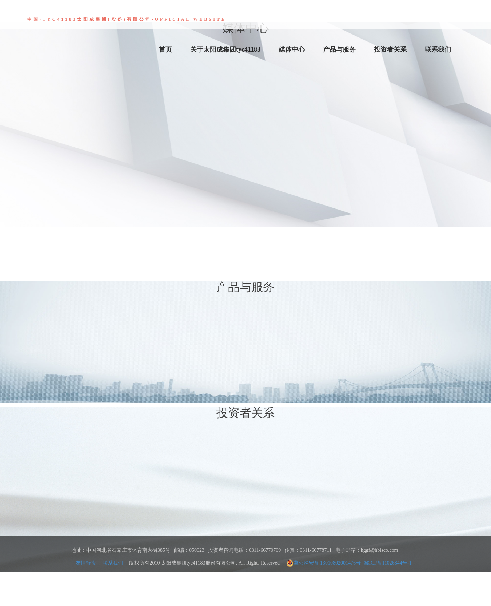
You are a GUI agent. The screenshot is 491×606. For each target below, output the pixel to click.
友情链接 (86, 563)
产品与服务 (339, 49)
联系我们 (438, 49)
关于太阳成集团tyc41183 (225, 49)
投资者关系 (390, 49)
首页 (165, 49)
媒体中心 (292, 49)
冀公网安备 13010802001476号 (323, 563)
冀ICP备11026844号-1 (388, 563)
